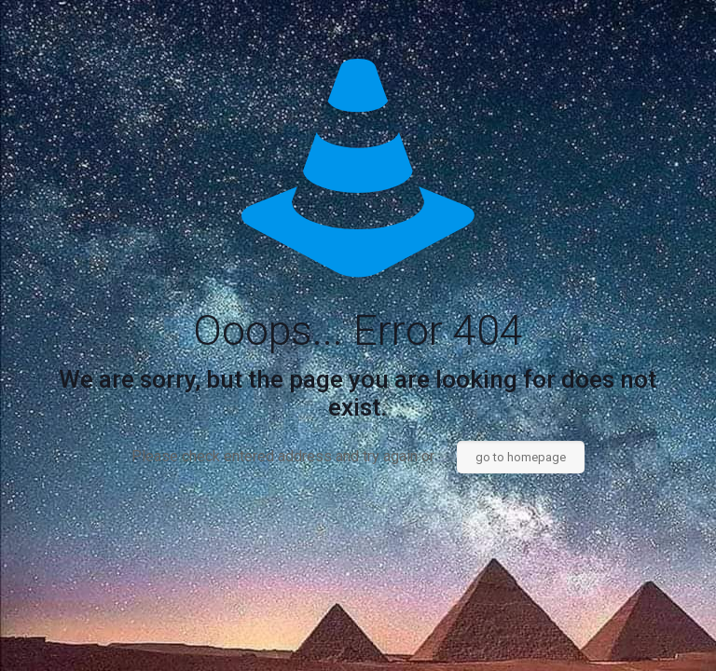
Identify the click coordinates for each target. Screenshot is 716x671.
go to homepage (520, 457)
